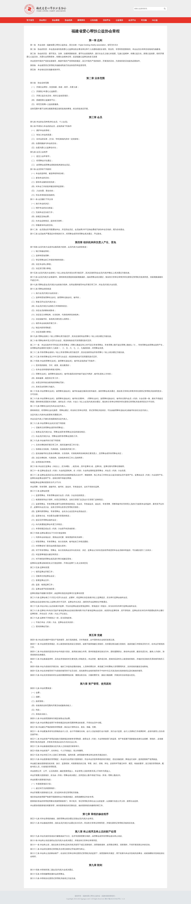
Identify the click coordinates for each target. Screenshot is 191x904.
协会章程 (55, 20)
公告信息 (94, 20)
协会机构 (68, 20)
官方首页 (30, 20)
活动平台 (106, 20)
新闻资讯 (81, 20)
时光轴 (144, 20)
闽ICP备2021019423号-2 (113, 899)
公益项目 (119, 20)
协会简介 (43, 20)
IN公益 (155, 20)
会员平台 (132, 20)
